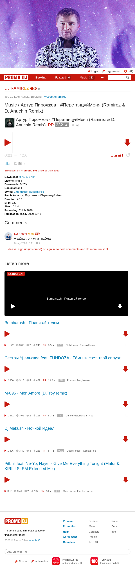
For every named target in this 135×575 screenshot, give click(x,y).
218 (38, 415)
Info (114, 531)
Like (7, 164)
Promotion (69, 526)
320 (60, 345)
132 (36, 491)
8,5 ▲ (51, 345)
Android (69, 563)
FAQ (130, 71)
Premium (68, 521)
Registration (113, 71)
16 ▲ (49, 491)
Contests (94, 531)
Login (94, 71)
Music (87, 78)
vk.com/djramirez (55, 96)
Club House (21, 191)
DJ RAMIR (16, 88)
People (93, 536)
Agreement (70, 536)
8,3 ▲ (51, 415)
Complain (69, 541)
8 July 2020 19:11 (24, 243)
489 (38, 380)
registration (41, 561)
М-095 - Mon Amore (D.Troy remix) (35, 393)
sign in (50, 249)
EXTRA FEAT (16, 273)
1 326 (10, 450)
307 (9, 491)
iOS (80, 563)
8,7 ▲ (51, 450)
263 (38, 450)
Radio (115, 521)
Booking (41, 77)
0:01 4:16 (15, 155)
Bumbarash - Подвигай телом (66, 298)
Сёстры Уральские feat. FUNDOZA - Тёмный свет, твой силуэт (62, 358)
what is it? (34, 540)
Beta (114, 526)
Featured (63, 78)
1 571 (10, 415)
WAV (60, 451)
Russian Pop (36, 191)
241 (38, 345)
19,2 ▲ (52, 380)
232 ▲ (62, 124)
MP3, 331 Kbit (27, 176)
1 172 (10, 345)
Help (66, 531)
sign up (22, 249)
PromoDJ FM (29, 170)
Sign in (23, 561)
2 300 (10, 380)
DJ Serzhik (24, 233)
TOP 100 (94, 541)
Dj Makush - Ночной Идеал (29, 428)
